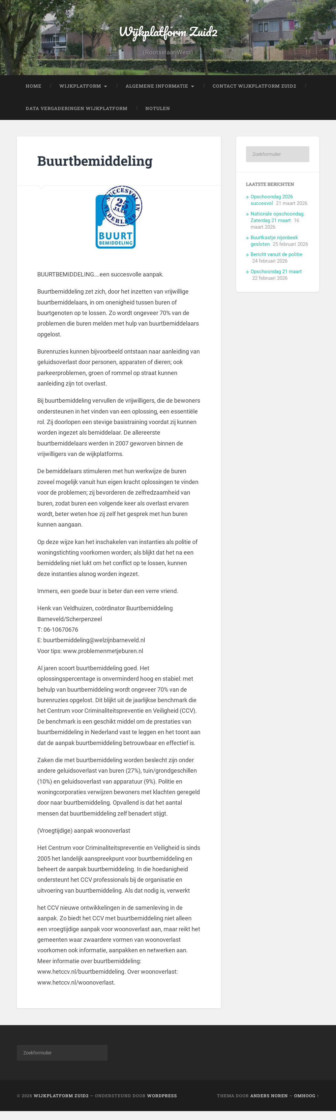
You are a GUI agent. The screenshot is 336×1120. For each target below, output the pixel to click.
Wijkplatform (80, 94)
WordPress (162, 1104)
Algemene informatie (157, 94)
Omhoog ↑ (306, 1104)
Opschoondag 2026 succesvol (272, 208)
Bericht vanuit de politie (276, 263)
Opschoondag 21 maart (276, 280)
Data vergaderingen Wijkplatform (77, 117)
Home (34, 94)
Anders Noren (269, 1104)
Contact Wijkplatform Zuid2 (254, 94)
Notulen (157, 117)
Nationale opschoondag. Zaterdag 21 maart (278, 225)
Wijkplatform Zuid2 (168, 34)
